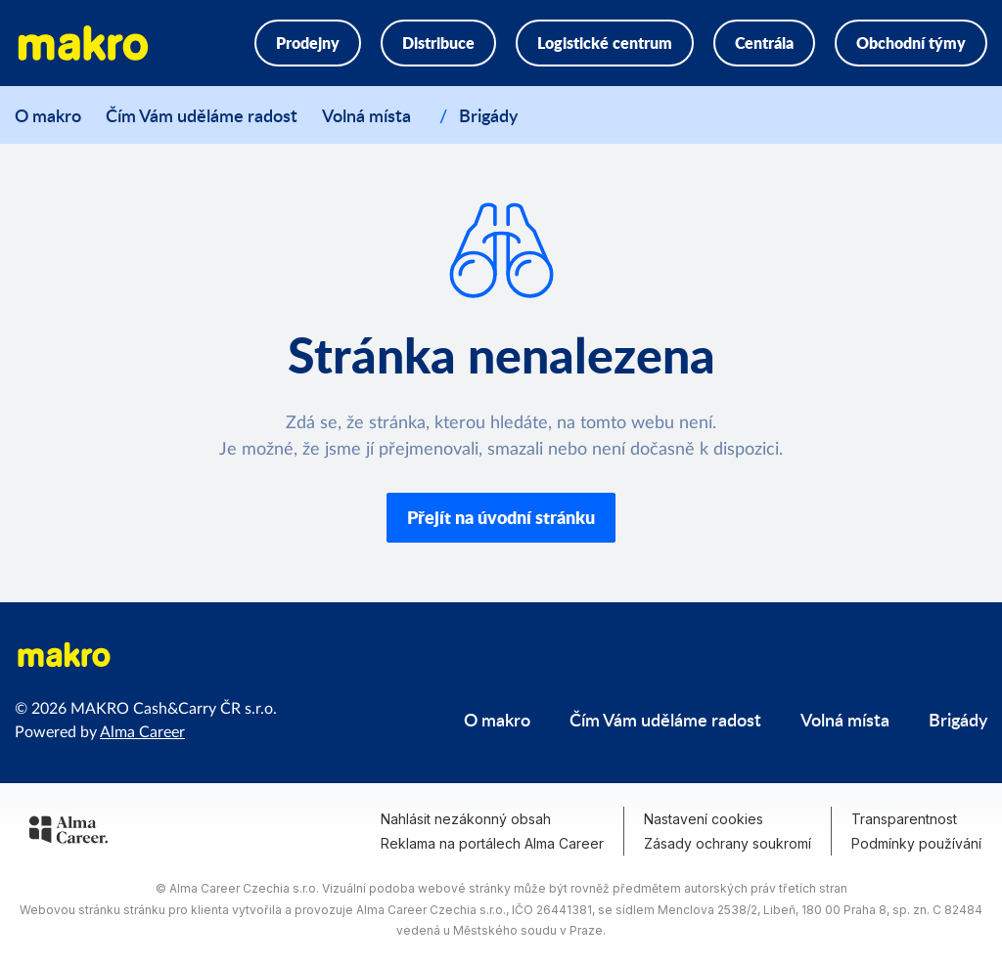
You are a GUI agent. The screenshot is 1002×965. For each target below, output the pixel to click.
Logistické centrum (604, 42)
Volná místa (366, 111)
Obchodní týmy (911, 42)
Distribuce (438, 42)
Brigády (488, 111)
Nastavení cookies (703, 819)
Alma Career (142, 732)
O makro (48, 115)
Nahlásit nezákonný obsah (466, 819)
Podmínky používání (916, 843)
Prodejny (308, 42)
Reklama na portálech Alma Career (492, 843)
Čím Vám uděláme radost (201, 115)
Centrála (764, 42)
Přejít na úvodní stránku (501, 517)
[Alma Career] (68, 833)
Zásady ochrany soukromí (727, 843)
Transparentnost (904, 819)
